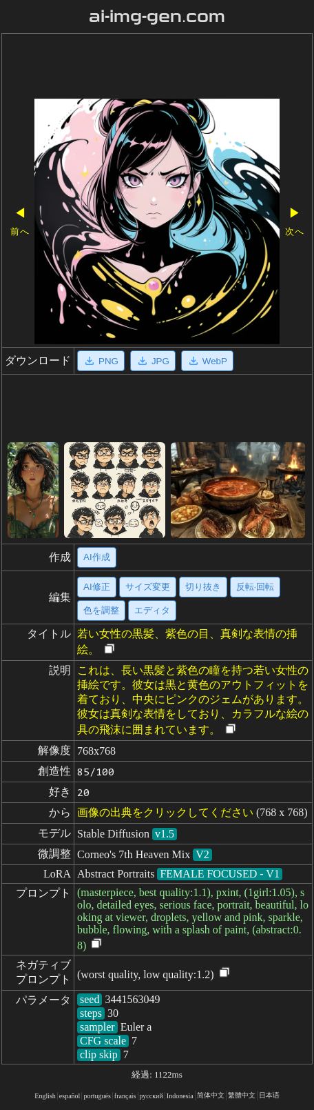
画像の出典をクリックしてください (165, 812)
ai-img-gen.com (157, 16)
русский (151, 1096)
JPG (152, 361)
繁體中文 (241, 1095)
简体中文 (210, 1095)
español (70, 1096)
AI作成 (96, 557)
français (125, 1096)
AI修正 (96, 587)
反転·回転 (255, 587)
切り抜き (203, 587)
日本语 (269, 1095)
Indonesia (180, 1096)
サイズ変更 (147, 587)
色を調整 (101, 610)
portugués (96, 1096)
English (45, 1096)
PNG (100, 361)
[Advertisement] (157, 68)
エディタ (152, 610)
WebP (207, 361)
